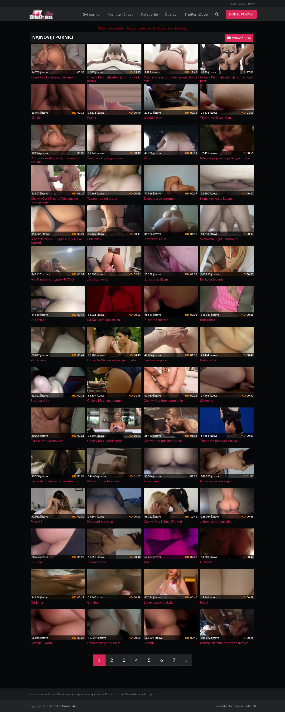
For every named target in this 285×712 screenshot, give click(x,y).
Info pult (149, 694)
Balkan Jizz (69, 706)
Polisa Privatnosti (108, 694)
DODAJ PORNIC (241, 14)
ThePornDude (196, 14)
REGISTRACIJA (238, 3)
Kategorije (149, 14)
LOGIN (252, 3)
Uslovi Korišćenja (59, 694)
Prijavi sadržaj (83, 694)
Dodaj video (37, 694)
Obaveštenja (132, 694)
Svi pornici (91, 14)
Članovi (171, 14)
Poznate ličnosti (120, 14)
